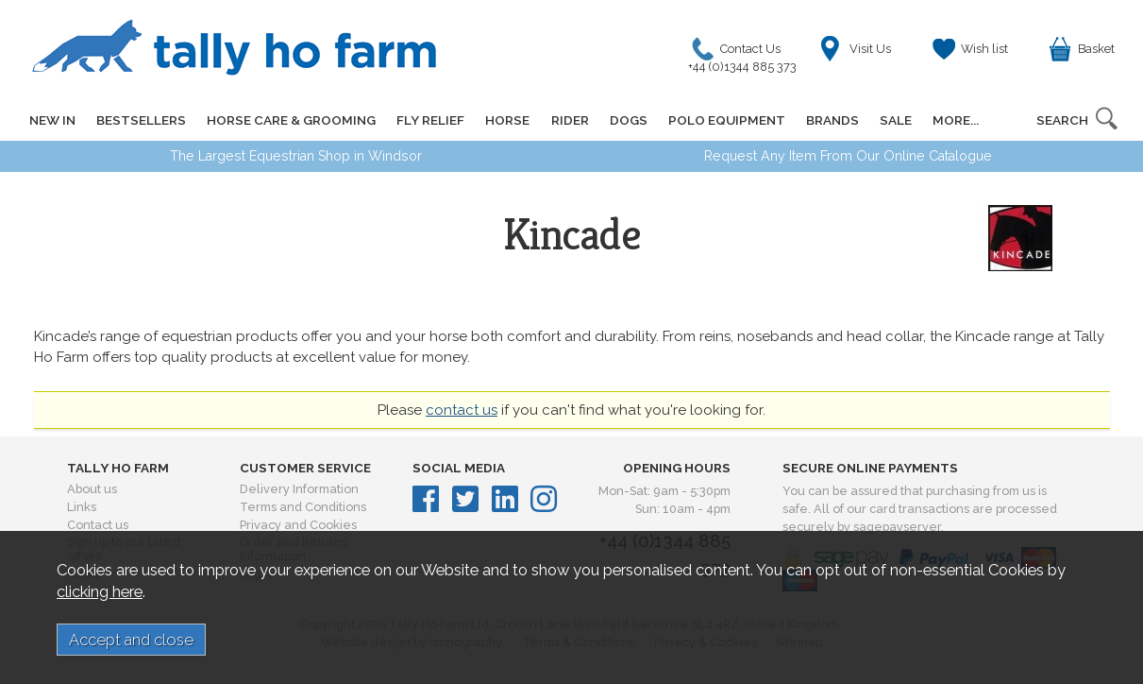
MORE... (955, 120)
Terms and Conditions (303, 507)
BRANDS (831, 120)
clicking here (100, 591)
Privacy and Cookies (298, 525)
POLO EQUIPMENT (725, 120)
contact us (461, 410)
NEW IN (52, 120)
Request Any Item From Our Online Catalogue (848, 155)
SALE (895, 120)
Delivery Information (299, 489)
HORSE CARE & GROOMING (291, 120)
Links (81, 507)
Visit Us (870, 49)
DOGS (628, 120)
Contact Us (747, 53)
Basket (1096, 49)
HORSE (507, 120)
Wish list (984, 49)
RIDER (569, 120)
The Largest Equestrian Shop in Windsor (296, 155)
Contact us (97, 525)
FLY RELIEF (430, 120)
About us (92, 489)
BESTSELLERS (141, 120)
